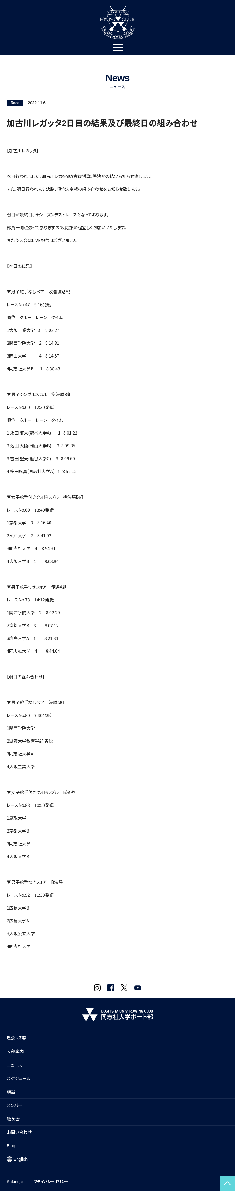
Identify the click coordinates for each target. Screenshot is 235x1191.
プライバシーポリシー (51, 1182)
